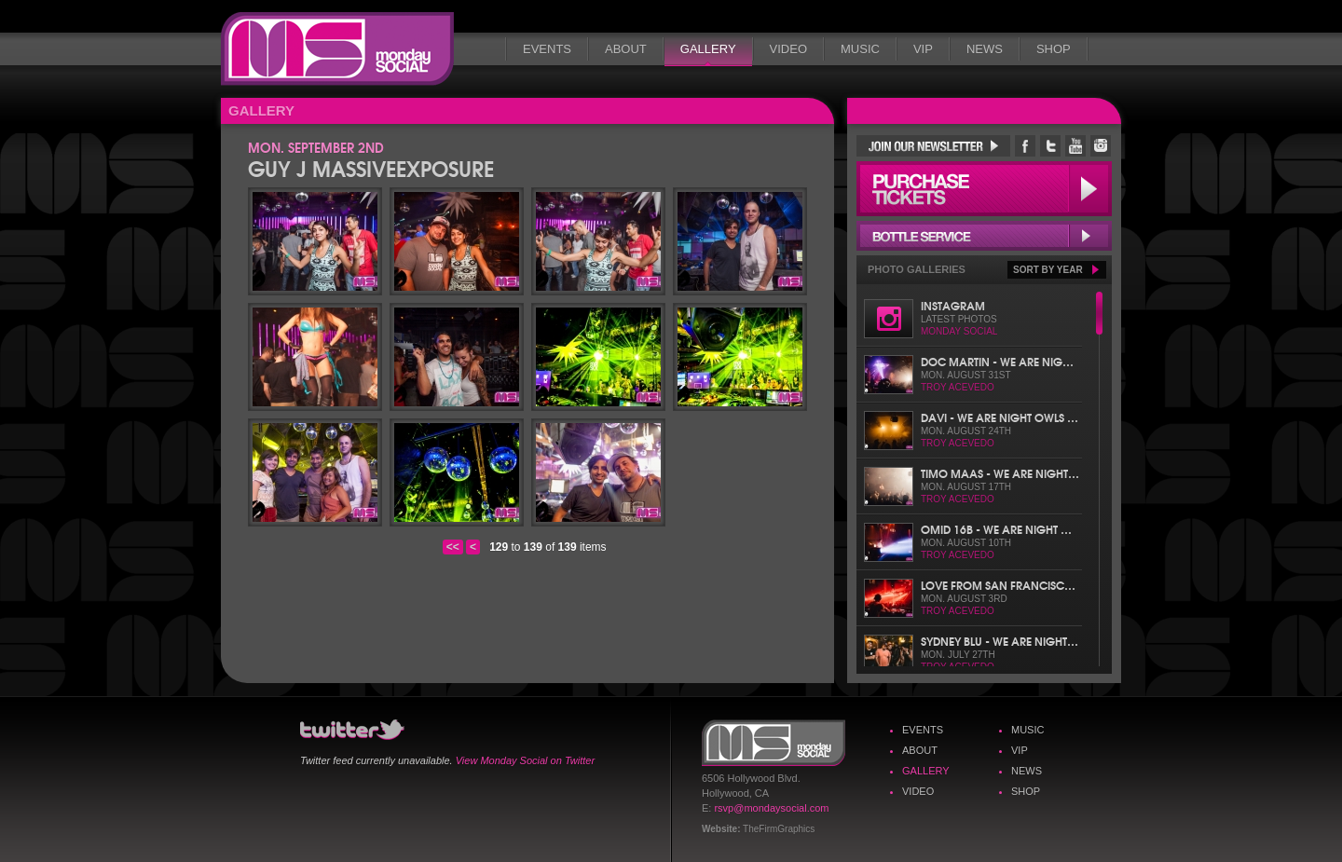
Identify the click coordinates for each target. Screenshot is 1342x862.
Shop (1053, 49)
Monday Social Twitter (1050, 146)
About (626, 49)
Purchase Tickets (984, 188)
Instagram (953, 305)
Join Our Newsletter (933, 146)
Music (860, 49)
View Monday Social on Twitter (525, 760)
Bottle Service (984, 236)
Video (788, 49)
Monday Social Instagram (1100, 146)
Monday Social (337, 49)
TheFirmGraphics (779, 829)
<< (452, 547)
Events (547, 49)
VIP (923, 49)
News (984, 49)
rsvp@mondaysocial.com (771, 808)
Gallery (708, 49)
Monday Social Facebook (1025, 146)
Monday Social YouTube (1075, 146)
